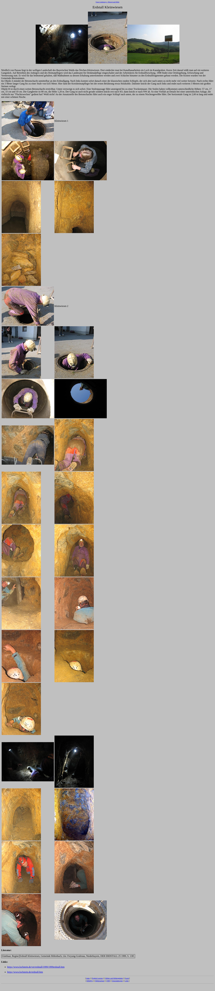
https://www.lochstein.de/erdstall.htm (25, 972)
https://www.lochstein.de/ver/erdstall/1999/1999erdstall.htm (35, 967)
